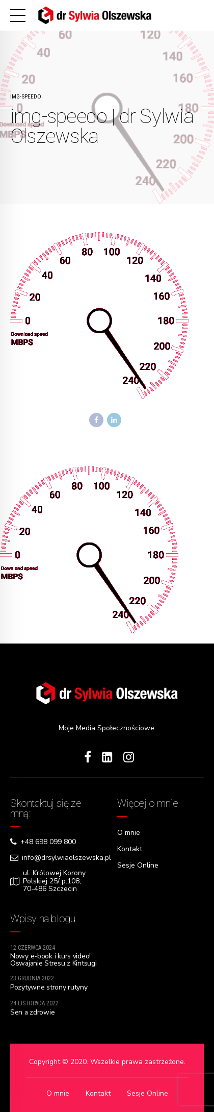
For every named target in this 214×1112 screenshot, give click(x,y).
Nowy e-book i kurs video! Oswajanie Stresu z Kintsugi (50, 964)
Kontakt (129, 848)
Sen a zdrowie (32, 1013)
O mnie (128, 832)
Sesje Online (137, 864)
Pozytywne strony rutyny (49, 988)
